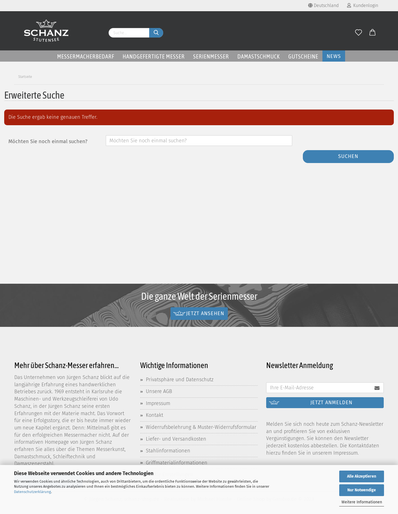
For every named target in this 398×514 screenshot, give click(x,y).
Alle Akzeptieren (361, 476)
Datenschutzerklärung (32, 492)
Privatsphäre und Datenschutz (180, 379)
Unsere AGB (159, 391)
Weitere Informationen (361, 502)
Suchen (348, 156)
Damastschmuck (258, 56)
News (334, 56)
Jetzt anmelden (331, 402)
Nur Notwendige (361, 490)
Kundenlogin (362, 5)
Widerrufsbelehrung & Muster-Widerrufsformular (201, 427)
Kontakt (154, 415)
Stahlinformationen (168, 451)
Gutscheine (303, 56)
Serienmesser (211, 56)
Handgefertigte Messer (154, 56)
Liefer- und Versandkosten (176, 439)
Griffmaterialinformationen (176, 463)
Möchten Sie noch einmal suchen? (47, 141)
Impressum (158, 403)
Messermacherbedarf (85, 56)
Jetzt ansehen (205, 313)
